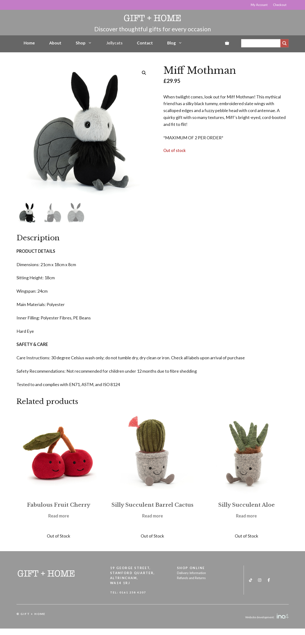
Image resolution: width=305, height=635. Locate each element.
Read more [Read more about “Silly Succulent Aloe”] (246, 515)
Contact (145, 42)
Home (29, 42)
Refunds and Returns (191, 578)
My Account (259, 5)
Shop (84, 43)
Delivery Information (191, 573)
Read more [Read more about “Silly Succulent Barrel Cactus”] (152, 515)
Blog (174, 43)
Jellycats (114, 42)
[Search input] (262, 43)
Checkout (279, 5)
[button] (144, 73)
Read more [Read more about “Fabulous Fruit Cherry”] (58, 515)
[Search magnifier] (284, 43)
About (55, 42)
